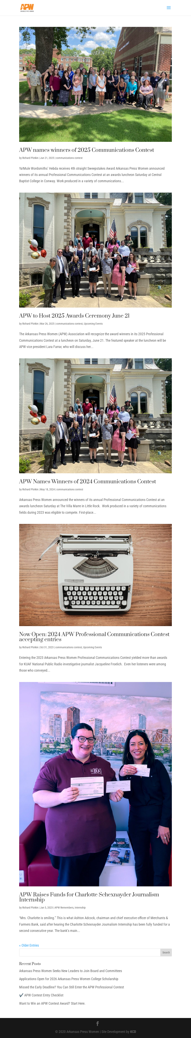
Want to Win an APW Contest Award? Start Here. (52, 1003)
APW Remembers (64, 907)
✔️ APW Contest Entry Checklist (41, 995)
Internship (80, 907)
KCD (133, 1032)
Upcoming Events (93, 323)
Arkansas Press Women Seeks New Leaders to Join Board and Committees (70, 971)
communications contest (69, 157)
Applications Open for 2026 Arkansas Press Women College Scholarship (68, 979)
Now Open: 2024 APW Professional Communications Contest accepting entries (94, 637)
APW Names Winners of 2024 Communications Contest (87, 481)
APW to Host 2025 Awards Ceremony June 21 (74, 315)
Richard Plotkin (30, 157)
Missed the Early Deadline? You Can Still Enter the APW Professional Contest (71, 987)
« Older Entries (29, 945)
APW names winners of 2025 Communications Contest (86, 150)
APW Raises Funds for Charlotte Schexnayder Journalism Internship (89, 897)
